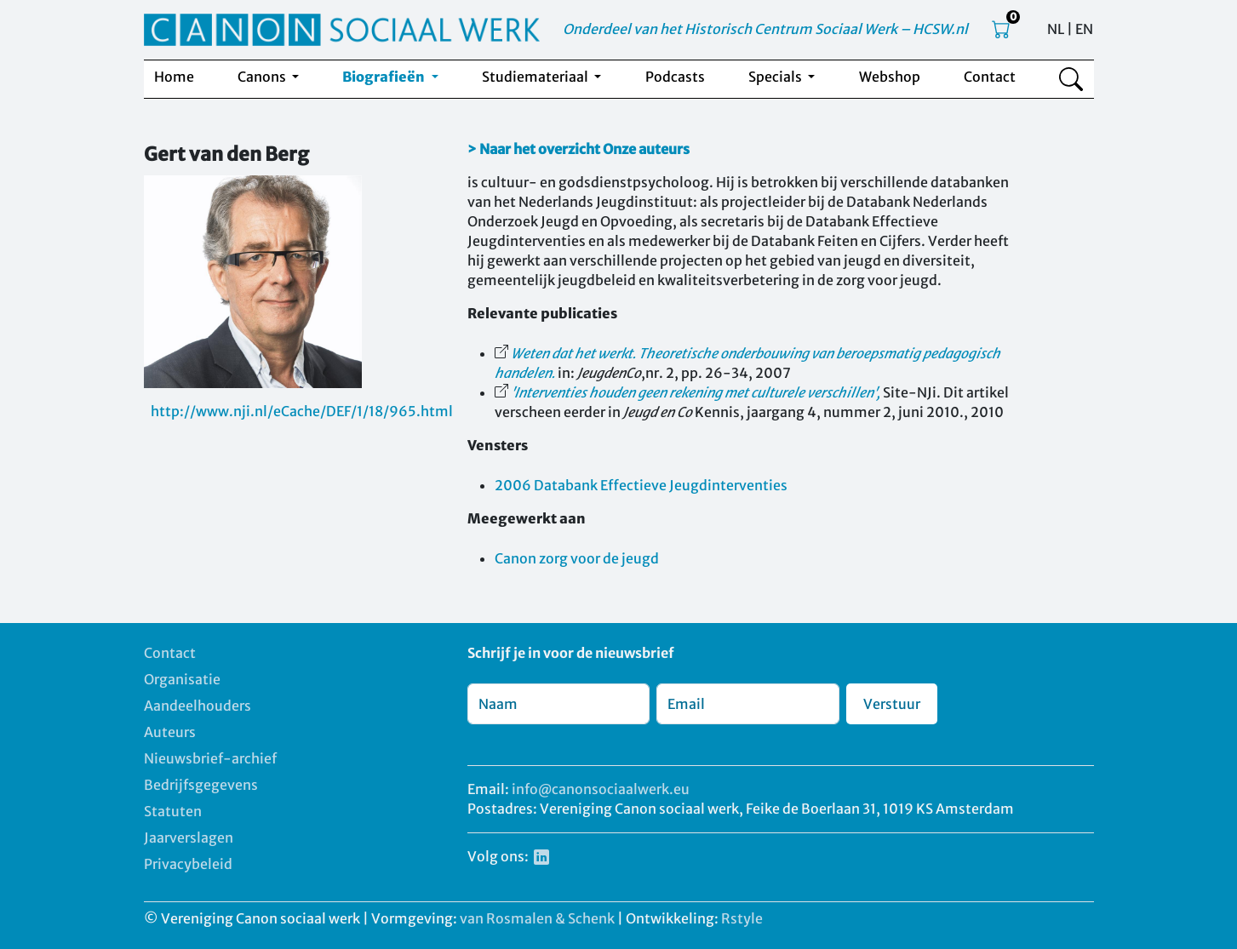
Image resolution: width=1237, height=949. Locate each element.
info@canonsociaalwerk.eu (601, 789)
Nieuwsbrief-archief (210, 758)
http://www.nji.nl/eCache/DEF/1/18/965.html (302, 411)
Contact (990, 76)
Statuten (173, 811)
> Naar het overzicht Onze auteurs (578, 148)
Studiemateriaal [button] (536, 76)
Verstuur (891, 703)
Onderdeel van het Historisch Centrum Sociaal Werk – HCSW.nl (765, 28)
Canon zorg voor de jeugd (577, 558)
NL (1055, 28)
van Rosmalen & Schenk (537, 918)
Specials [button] (776, 76)
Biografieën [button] (384, 76)
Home (174, 76)
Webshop (889, 76)
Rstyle (742, 918)
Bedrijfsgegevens (201, 784)
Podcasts (675, 76)
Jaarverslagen (188, 837)
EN (1084, 28)
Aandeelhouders (197, 705)
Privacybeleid (188, 863)
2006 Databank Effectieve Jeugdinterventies (641, 485)
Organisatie (182, 679)
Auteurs (170, 731)
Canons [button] (263, 76)
